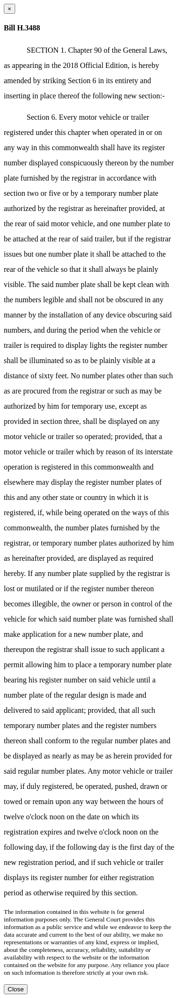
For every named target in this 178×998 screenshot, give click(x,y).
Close (16, 989)
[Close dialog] (9, 9)
